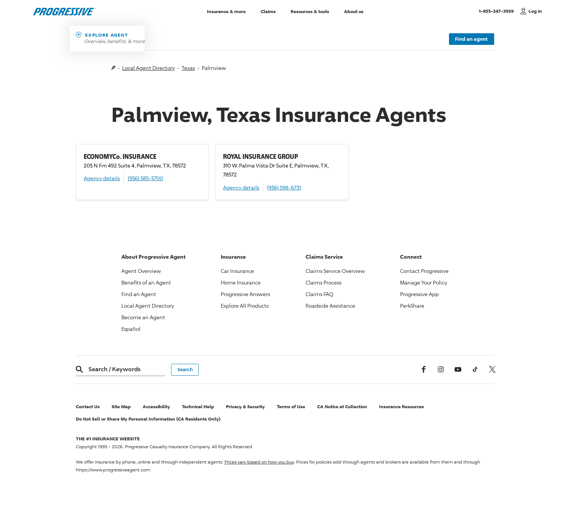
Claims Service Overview (335, 271)
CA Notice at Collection (342, 406)
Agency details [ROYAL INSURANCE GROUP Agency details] (241, 187)
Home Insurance (241, 282)
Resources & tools (310, 11)
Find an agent (471, 39)
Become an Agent (143, 317)
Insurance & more (226, 11)
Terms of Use (291, 406)
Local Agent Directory (148, 68)
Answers (245, 294)
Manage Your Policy (423, 282)
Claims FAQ (319, 294)
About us (353, 11)
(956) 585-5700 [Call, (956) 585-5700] (145, 178)
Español (130, 329)
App (419, 294)
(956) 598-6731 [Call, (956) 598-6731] (284, 187)
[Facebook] (423, 369)
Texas (188, 68)
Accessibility (156, 406)
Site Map (121, 406)
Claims (268, 11)
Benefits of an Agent (146, 282)
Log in (535, 11)
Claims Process (323, 282)
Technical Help (198, 406)
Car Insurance (237, 271)
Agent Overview (141, 271)
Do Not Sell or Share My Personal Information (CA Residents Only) (148, 419)
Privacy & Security (245, 406)
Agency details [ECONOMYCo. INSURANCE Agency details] (102, 178)
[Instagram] (440, 369)
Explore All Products (245, 305)
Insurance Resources (401, 406)
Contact (424, 271)
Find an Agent (138, 294)
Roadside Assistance (330, 305)
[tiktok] (475, 369)
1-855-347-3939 (498, 11)
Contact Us (88, 406)
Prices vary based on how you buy (259, 462)
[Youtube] (458, 369)
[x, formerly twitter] (492, 369)
